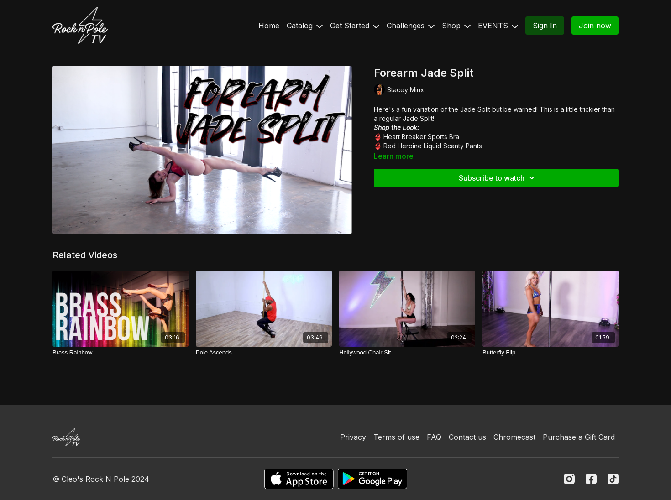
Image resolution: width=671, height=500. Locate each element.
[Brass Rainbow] (120, 352)
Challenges (411, 25)
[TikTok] (613, 479)
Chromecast (514, 437)
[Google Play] (372, 479)
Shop (456, 25)
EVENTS (498, 25)
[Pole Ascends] (264, 352)
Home (268, 25)
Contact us (467, 437)
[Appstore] (299, 479)
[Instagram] (569, 479)
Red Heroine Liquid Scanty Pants (432, 146)
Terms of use (396, 437)
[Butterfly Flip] (550, 352)
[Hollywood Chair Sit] (407, 352)
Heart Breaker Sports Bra (421, 137)
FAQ (434, 437)
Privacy (353, 437)
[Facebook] (591, 479)
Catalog (305, 25)
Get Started (354, 25)
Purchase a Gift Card (579, 437)
